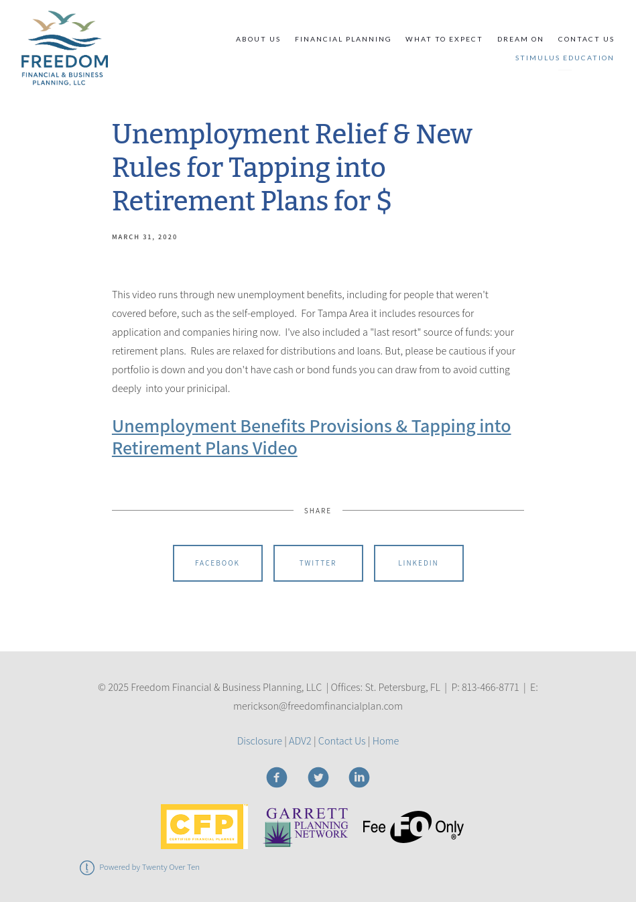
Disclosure (259, 741)
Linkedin (418, 563)
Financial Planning (343, 39)
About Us (258, 39)
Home (386, 741)
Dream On (520, 39)
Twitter (318, 563)
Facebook (217, 563)
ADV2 (300, 741)
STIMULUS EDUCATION (565, 58)
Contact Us (586, 39)
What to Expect (444, 39)
